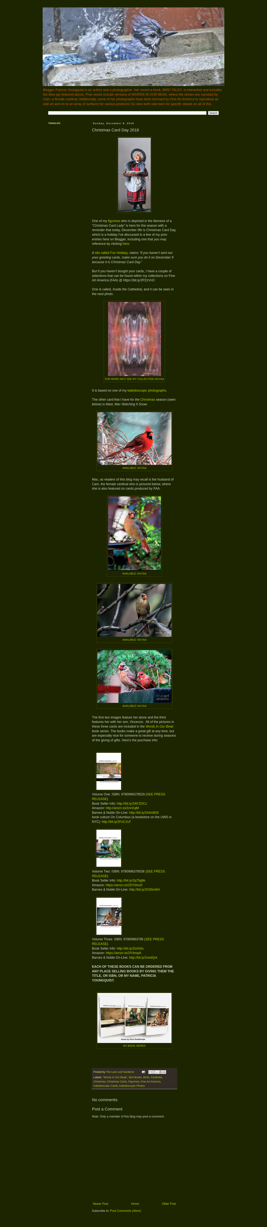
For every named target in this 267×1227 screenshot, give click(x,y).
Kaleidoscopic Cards (105, 1085)
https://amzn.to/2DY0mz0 (124, 885)
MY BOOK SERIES (134, 1045)
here (126, 244)
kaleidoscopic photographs (147, 390)
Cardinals (156, 1077)
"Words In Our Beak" (115, 1077)
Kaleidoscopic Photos (132, 1085)
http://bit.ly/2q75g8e (131, 880)
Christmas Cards (117, 1081)
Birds (146, 1077)
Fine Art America (150, 1081)
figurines (114, 221)
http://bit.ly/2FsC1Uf (116, 822)
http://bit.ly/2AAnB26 (144, 812)
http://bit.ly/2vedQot (143, 957)
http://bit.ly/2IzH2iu (130, 948)
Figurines (133, 1081)
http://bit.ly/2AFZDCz (132, 803)
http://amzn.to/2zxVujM (122, 808)
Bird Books (135, 1077)
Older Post (169, 1203)
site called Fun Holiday (111, 253)
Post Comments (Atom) (125, 1210)
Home (135, 1203)
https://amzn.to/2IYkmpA (123, 953)
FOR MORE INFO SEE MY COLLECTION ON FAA (134, 378)
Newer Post (100, 1203)
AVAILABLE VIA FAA (134, 467)
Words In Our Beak (160, 726)
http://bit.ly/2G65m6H (144, 889)
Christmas (147, 399)
